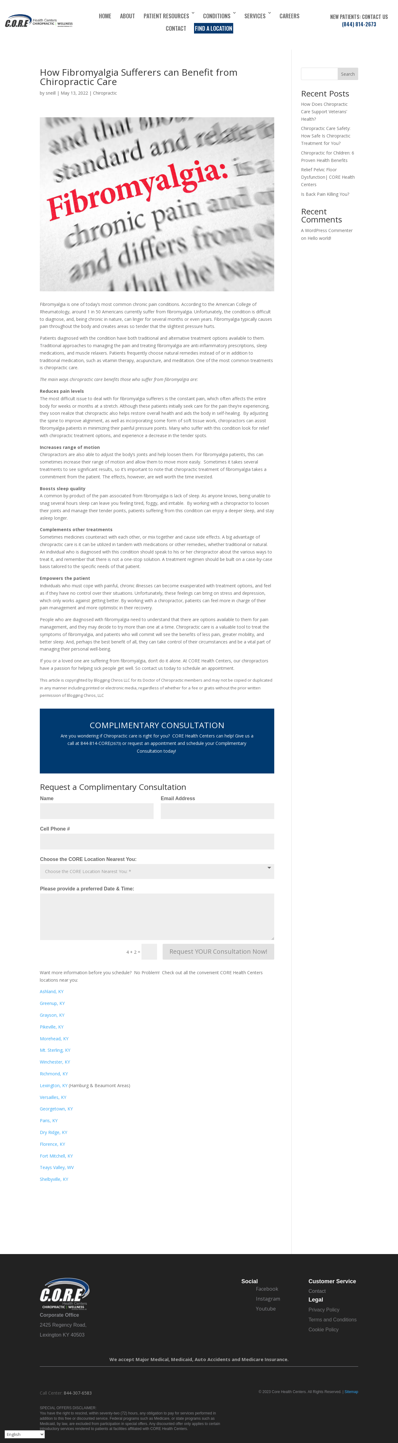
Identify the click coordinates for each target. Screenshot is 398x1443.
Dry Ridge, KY (53, 1132)
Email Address (178, 798)
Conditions (216, 16)
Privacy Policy (324, 1309)
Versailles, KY (53, 1097)
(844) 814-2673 (359, 24)
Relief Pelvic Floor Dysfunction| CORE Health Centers (328, 177)
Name (47, 798)
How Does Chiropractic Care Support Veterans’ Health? (324, 111)
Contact (176, 28)
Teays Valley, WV (57, 1167)
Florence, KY (52, 1144)
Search (348, 74)
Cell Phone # (55, 828)
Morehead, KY (54, 1039)
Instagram (268, 1298)
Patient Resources (166, 16)
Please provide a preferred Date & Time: (87, 888)
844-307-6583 (78, 1393)
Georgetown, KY (56, 1109)
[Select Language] (25, 1434)
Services (255, 16)
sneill (51, 93)
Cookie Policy (323, 1329)
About (127, 16)
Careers (289, 16)
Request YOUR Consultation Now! (218, 951)
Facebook (267, 1288)
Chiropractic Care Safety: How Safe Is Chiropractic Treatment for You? (325, 135)
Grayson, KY (52, 1015)
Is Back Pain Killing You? (325, 194)
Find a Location (213, 28)
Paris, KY (49, 1120)
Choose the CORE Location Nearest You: (88, 859)
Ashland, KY (51, 991)
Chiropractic (105, 93)
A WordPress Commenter (327, 230)
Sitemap (351, 1392)
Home (105, 16)
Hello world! (319, 238)
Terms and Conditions (332, 1319)
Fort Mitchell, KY (56, 1156)
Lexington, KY (53, 1085)
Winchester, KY (55, 1062)
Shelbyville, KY (54, 1179)
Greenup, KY (52, 1003)
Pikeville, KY (51, 1027)
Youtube (266, 1308)
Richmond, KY (54, 1074)
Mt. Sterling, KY (55, 1050)
